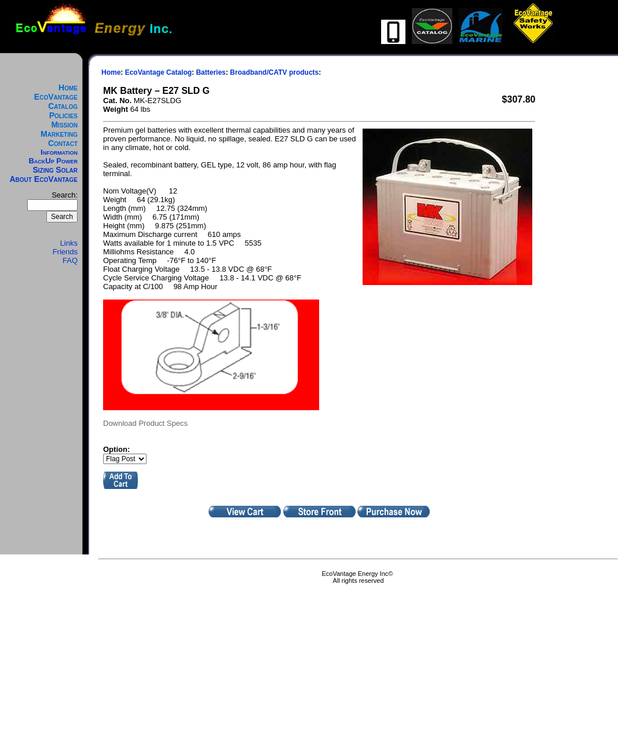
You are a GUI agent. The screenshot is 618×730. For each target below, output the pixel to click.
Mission (64, 124)
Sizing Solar (55, 169)
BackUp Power (53, 160)
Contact (63, 143)
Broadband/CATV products (274, 72)
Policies (63, 115)
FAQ (70, 260)
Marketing (59, 133)
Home (68, 87)
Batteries (210, 72)
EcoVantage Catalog (56, 101)
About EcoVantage (44, 179)
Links (69, 243)
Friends (65, 251)
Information (59, 152)
